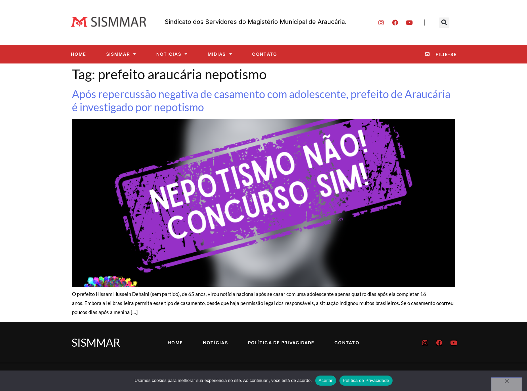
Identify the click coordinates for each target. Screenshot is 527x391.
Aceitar (326, 380)
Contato (264, 54)
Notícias (172, 54)
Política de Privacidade (281, 342)
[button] (444, 22)
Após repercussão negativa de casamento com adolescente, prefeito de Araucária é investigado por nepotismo (261, 100)
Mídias (220, 54)
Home (78, 54)
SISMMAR (121, 54)
